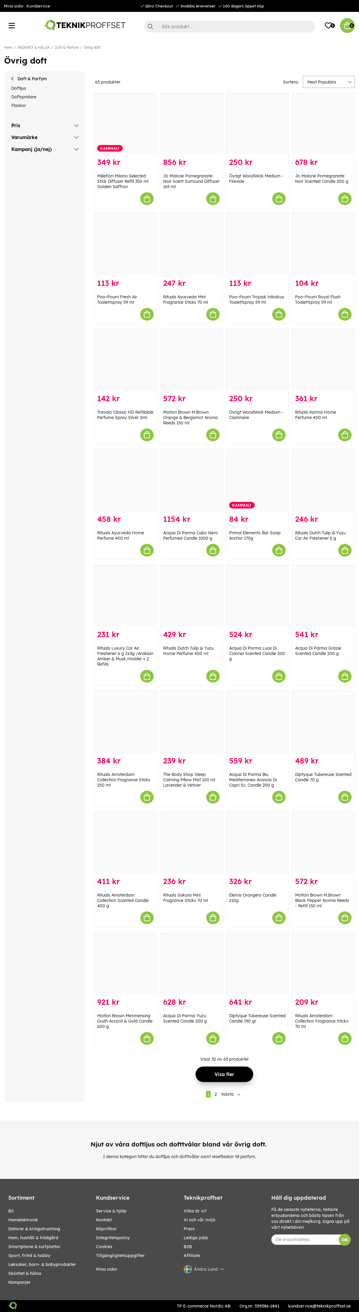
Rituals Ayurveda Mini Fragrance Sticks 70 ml (185, 299)
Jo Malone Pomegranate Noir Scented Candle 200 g (321, 178)
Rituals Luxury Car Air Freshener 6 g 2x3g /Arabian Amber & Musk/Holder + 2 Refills (125, 656)
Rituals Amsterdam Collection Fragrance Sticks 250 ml (123, 780)
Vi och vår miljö (199, 1220)
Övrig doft (92, 47)
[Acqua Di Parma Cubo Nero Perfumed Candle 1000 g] (191, 480)
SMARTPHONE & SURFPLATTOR (34, 1246)
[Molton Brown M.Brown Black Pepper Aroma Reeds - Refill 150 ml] (323, 843)
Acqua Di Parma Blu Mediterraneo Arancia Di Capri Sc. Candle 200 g (253, 780)
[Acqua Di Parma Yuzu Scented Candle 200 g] (191, 963)
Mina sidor (13, 6)
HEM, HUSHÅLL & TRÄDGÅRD (33, 1237)
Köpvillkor (106, 1228)
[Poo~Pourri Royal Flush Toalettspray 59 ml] (323, 244)
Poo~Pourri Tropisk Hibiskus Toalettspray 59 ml (256, 299)
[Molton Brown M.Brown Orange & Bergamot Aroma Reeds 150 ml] (191, 360)
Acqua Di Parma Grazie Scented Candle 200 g (318, 650)
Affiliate (192, 1255)
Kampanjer (19, 1282)
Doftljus (18, 88)
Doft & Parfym (67, 47)
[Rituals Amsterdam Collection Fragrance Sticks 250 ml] (125, 722)
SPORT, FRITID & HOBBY (29, 1255)
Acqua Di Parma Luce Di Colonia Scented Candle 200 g (257, 653)
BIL (11, 1211)
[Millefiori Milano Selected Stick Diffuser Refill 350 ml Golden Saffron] (125, 123)
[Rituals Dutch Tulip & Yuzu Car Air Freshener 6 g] (323, 480)
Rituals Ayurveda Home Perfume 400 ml (120, 535)
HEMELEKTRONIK (23, 1220)
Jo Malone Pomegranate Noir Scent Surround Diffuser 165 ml (191, 181)
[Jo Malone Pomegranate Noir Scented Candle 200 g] (323, 123)
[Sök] (229, 26)
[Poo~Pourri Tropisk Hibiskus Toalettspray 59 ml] (257, 244)
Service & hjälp (111, 1211)
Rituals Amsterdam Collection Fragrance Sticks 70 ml (321, 1021)
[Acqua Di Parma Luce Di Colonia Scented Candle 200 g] (257, 596)
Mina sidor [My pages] (106, 1269)
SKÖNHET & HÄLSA (33, 47)
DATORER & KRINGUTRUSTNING (34, 1228)
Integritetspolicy (113, 1237)
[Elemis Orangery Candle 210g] (257, 843)
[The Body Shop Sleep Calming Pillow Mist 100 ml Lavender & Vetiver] (191, 722)
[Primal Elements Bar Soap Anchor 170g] (257, 480)
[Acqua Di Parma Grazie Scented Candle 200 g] (323, 596)
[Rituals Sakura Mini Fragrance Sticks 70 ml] (191, 843)
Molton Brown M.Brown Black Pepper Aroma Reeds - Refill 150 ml (322, 900)
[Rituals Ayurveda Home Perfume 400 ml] (125, 480)
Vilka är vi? (195, 1211)
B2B (188, 1246)
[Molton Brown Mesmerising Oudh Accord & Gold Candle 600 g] (125, 963)
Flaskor (18, 105)
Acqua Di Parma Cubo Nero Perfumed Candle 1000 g (190, 535)
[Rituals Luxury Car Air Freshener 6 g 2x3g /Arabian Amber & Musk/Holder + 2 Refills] (125, 596)
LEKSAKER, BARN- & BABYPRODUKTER (42, 1264)
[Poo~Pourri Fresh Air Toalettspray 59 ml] (125, 244)
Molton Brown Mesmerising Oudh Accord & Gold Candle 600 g (124, 1021)
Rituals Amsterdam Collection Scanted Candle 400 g (123, 900)
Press (189, 1228)
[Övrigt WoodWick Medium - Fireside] (257, 123)
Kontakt (104, 1220)
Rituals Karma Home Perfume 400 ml (315, 414)
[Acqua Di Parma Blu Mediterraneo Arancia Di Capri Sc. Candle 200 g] (257, 722)
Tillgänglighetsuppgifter (120, 1255)
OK (345, 1239)
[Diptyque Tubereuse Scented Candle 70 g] (323, 722)
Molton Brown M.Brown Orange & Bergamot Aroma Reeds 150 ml (190, 417)
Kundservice (38, 6)
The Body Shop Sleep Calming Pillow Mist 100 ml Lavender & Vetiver (189, 780)
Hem (8, 47)
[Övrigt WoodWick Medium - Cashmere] (257, 360)
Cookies (104, 1246)
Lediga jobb (196, 1237)
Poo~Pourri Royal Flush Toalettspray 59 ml (318, 299)
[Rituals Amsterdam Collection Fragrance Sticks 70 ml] (323, 963)
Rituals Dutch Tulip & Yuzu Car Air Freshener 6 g (320, 535)
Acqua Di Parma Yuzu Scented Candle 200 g (185, 1018)
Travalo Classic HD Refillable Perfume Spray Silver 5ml (125, 414)
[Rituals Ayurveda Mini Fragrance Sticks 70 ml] (191, 244)
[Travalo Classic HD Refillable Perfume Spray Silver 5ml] (125, 360)
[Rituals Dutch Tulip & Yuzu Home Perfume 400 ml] (191, 596)
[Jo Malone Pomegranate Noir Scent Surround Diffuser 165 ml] (191, 123)
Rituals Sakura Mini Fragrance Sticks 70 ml (185, 897)
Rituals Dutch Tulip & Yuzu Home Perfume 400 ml (188, 650)
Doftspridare (23, 97)
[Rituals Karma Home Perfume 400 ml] (323, 360)
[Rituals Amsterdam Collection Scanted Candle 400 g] (125, 843)
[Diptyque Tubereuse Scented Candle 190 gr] (257, 963)
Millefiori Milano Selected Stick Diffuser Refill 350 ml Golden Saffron (122, 181)
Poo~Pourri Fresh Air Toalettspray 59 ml (117, 299)
